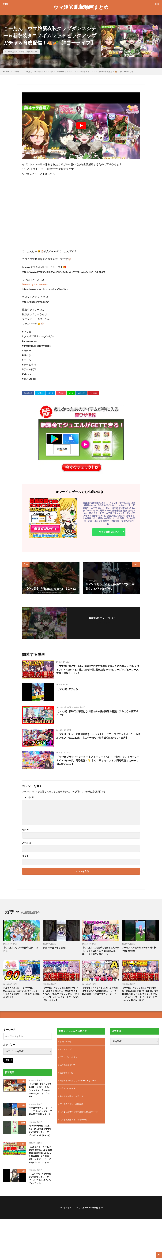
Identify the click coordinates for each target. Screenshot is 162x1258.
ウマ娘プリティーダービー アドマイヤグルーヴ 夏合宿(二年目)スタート (40, 1127)
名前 (25, 829)
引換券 (22, 1168)
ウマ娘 (22, 1092)
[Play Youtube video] (81, 125)
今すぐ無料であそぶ (109, 532)
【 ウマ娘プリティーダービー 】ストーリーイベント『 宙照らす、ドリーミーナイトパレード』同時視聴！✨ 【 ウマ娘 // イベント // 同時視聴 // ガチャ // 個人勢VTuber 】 (97, 761)
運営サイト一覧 (67, 1086)
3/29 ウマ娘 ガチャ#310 (56, 947)
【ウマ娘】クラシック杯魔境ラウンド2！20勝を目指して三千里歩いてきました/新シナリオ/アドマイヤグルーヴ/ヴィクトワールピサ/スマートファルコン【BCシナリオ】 (61, 1002)
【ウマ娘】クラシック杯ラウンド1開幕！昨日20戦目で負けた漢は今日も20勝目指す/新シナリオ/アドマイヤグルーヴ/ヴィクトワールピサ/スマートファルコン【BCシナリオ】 (140, 1002)
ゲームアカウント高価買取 (73, 1119)
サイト (25, 856)
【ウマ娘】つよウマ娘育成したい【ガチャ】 (21, 949)
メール (26, 843)
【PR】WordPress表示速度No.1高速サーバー (80, 1129)
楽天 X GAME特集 (69, 1102)
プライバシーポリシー (71, 1069)
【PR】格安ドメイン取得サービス (77, 1139)
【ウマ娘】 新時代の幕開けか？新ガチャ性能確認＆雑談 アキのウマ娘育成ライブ (96, 714)
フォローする (103, 622)
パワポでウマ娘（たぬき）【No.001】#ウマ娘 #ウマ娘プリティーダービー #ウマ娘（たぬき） (39, 1151)
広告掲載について (69, 1077)
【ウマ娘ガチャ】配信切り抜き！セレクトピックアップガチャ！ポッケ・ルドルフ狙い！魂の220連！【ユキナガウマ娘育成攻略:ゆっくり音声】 (98, 739)
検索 (7, 1071)
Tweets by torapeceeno (35, 284)
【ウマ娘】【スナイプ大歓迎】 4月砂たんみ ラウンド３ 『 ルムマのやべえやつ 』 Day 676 (40, 1102)
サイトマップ (66, 1061)
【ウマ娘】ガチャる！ (70, 689)
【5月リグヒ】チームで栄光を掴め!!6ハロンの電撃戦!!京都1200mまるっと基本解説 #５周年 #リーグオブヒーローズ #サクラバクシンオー (40, 1182)
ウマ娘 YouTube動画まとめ (80, 7)
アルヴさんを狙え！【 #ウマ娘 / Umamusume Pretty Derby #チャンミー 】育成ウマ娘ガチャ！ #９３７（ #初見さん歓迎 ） (21, 998)
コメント (28, 797)
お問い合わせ (66, 1052)
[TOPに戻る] (159, 1255)
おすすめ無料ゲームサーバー (74, 1110)
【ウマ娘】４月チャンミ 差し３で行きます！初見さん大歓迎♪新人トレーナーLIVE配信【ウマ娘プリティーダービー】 (100, 998)
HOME (6, 71)
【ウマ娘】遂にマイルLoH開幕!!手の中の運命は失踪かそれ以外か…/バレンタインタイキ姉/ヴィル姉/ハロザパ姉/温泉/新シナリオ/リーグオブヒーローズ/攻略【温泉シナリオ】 (98, 670)
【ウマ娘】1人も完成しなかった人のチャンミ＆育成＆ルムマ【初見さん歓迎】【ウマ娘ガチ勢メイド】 (100, 953)
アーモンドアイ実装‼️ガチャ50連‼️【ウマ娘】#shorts (140, 949)
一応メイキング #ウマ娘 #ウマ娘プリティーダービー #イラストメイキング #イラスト (39, 1211)
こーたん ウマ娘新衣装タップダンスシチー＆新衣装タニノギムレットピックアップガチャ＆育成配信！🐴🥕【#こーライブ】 (79, 71)
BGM (23, 1141)
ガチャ (22, 51)
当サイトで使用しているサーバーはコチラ (81, 1094)
